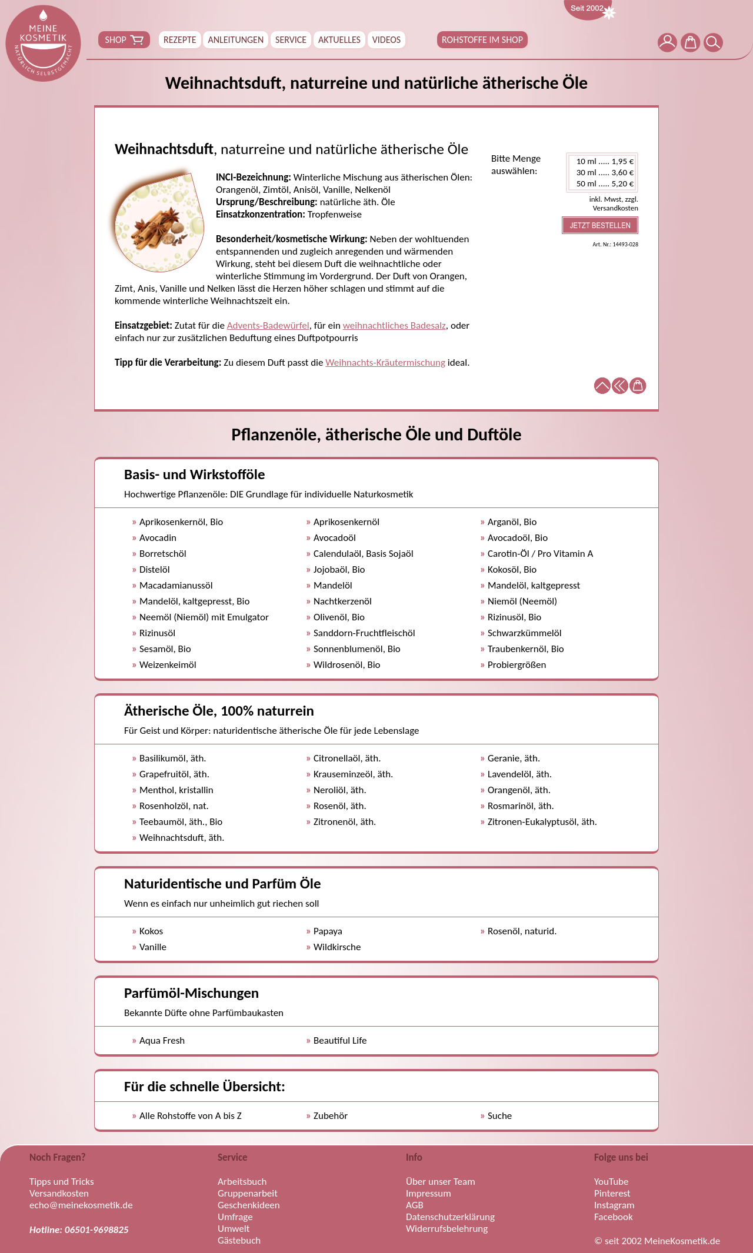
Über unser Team (440, 1182)
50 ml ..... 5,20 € (602, 183)
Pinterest (612, 1193)
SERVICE (290, 39)
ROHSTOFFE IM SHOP (482, 39)
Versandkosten (59, 1193)
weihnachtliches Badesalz (394, 325)
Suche (500, 1116)
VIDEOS (386, 39)
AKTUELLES (339, 39)
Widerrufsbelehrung (447, 1229)
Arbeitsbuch (242, 1182)
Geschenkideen (249, 1205)
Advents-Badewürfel (268, 325)
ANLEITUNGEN (236, 39)
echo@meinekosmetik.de (81, 1205)
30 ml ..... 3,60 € (602, 172)
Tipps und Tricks (61, 1182)
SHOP (124, 40)
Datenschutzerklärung (450, 1217)
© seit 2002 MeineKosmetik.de (657, 1241)
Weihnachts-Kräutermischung (385, 362)
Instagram (614, 1205)
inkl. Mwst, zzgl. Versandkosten (613, 203)
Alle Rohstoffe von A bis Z (190, 1116)
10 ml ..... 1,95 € (602, 161)
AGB (415, 1205)
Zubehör (331, 1116)
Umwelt (233, 1229)
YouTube (611, 1182)
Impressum (428, 1193)
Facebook (613, 1217)
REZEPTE (180, 39)
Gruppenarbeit (248, 1193)
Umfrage (235, 1217)
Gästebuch (239, 1241)
